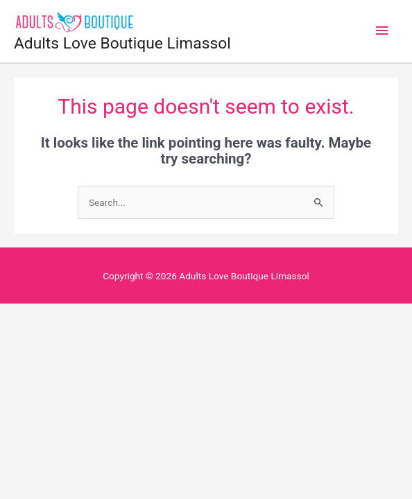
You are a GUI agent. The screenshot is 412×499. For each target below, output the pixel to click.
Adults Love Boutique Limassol (122, 43)
